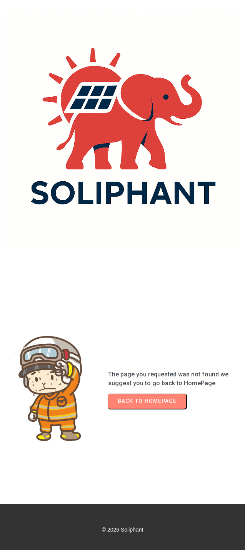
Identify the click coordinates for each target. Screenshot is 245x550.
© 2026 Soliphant (122, 530)
